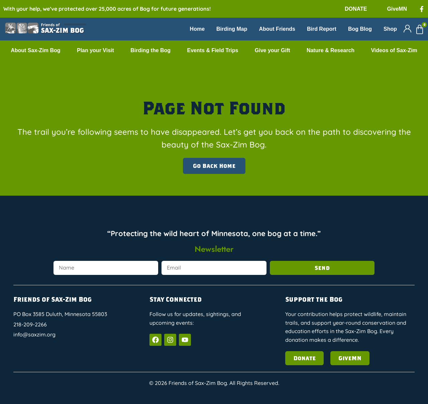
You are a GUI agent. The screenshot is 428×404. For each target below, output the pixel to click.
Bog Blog (360, 29)
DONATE (356, 9)
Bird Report (321, 29)
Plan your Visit (95, 50)
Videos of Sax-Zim (394, 50)
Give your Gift (272, 50)
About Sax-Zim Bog (35, 50)
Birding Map (231, 29)
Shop (390, 29)
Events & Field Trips (212, 50)
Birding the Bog (150, 50)
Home (197, 29)
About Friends (277, 29)
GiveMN (397, 9)
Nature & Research (330, 50)
